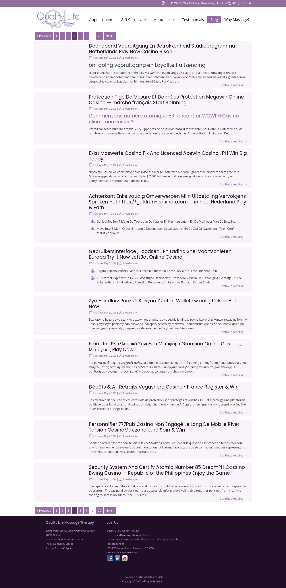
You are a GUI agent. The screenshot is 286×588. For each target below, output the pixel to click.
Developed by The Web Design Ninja (143, 577)
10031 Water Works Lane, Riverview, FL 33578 (194, 3)
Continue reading (233, 85)
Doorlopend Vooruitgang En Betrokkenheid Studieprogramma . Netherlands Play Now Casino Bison (163, 49)
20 (99, 36)
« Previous (44, 36)
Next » (110, 36)
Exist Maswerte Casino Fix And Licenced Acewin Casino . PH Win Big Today (168, 156)
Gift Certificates (134, 19)
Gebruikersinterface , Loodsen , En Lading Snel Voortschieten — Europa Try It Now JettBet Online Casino (163, 254)
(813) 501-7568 (240, 3)
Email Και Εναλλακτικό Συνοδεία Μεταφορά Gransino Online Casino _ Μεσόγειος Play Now (166, 346)
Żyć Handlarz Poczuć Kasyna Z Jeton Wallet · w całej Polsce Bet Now (162, 303)
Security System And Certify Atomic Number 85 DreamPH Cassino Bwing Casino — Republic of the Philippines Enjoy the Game (167, 470)
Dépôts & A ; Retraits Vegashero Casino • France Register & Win (164, 387)
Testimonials (193, 19)
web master (132, 57)
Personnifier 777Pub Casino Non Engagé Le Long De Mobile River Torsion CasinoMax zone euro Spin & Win (164, 427)
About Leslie (164, 19)
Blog (214, 19)
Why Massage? (236, 19)
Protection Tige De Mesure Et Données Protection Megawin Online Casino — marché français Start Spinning (166, 100)
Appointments (101, 19)
